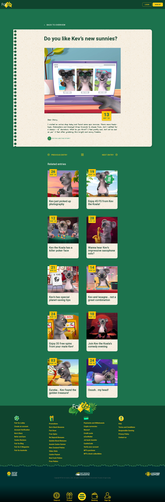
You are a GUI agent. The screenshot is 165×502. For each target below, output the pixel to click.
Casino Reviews (20, 440)
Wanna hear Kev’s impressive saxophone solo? (101, 250)
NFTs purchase (89, 450)
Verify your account (91, 447)
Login (147, 4)
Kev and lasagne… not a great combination (102, 299)
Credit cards (88, 433)
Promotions (53, 424)
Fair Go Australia (20, 450)
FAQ (120, 424)
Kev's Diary (18, 433)
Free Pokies (53, 461)
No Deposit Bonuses (56, 437)
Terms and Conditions (126, 427)
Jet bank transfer (90, 440)
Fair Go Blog (19, 444)
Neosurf (87, 430)
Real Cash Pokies (55, 458)
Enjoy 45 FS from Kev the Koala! (100, 203)
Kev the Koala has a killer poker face (60, 249)
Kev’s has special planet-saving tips (60, 299)
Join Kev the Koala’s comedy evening (100, 345)
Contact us (122, 437)
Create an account (21, 426)
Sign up (158, 4)
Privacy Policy (123, 434)
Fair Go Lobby (19, 423)
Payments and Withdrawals (94, 423)
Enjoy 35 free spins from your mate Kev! (61, 345)
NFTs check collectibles (93, 454)
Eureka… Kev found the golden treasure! (62, 391)
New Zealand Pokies (57, 448)
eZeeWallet (88, 437)
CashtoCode (88, 444)
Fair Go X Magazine (21, 447)
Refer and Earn (20, 437)
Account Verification (22, 430)
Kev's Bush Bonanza (56, 427)
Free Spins (53, 434)
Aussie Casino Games (57, 444)
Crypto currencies (90, 426)
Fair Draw (52, 431)
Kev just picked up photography (60, 203)
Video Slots (53, 451)
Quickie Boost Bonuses (57, 441)
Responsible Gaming (126, 431)
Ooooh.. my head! (98, 390)
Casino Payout (54, 454)
